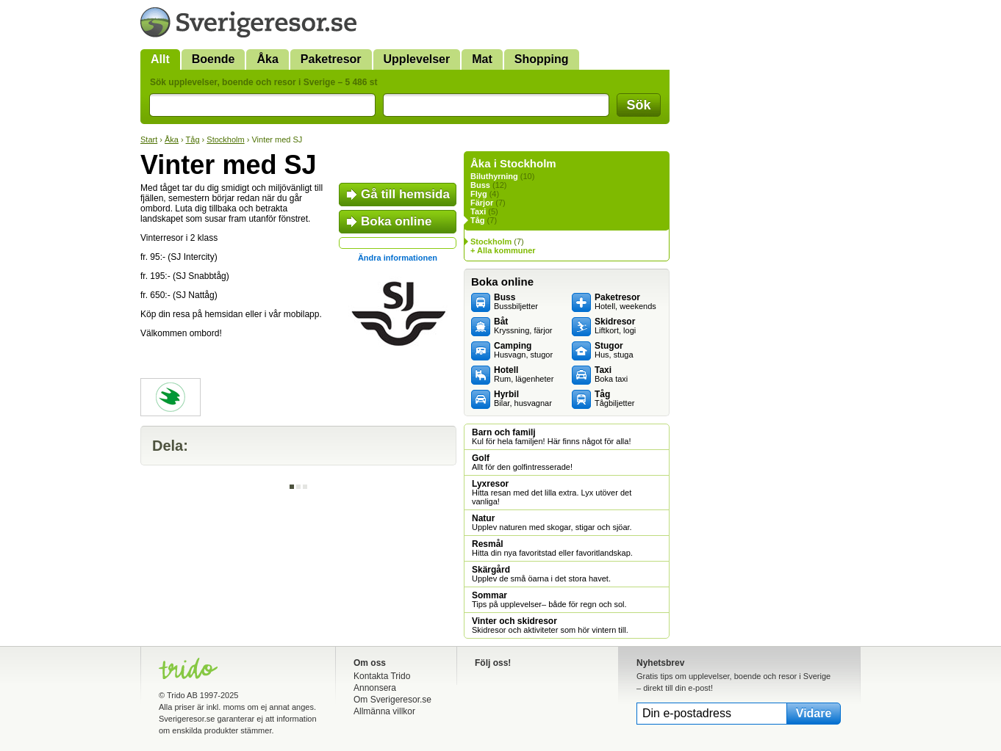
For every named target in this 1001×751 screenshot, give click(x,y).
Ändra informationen (397, 257)
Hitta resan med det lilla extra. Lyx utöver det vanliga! (551, 492)
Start (148, 139)
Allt (160, 59)
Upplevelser (417, 59)
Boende (213, 59)
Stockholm (225, 139)
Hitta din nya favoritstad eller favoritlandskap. (552, 548)
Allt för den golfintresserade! (522, 462)
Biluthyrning (494, 176)
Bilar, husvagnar (523, 398)
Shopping (541, 59)
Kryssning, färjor (523, 326)
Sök (638, 105)
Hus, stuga (614, 350)
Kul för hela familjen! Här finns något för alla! (551, 437)
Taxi (478, 211)
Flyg (478, 193)
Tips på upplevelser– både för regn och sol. (549, 600)
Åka (267, 59)
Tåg (193, 139)
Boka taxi (611, 374)
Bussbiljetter (516, 302)
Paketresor (331, 59)
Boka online (396, 221)
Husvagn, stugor (523, 350)
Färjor (481, 202)
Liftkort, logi (615, 326)
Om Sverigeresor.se (392, 699)
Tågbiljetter (614, 398)
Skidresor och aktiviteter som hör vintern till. (550, 625)
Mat (482, 59)
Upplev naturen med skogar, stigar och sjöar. (552, 522)
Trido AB (182, 695)
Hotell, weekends (625, 302)
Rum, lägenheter (523, 374)
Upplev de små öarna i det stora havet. (541, 574)
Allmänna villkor (384, 711)
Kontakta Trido (382, 676)
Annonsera (375, 688)
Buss (480, 185)
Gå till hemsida (405, 194)
